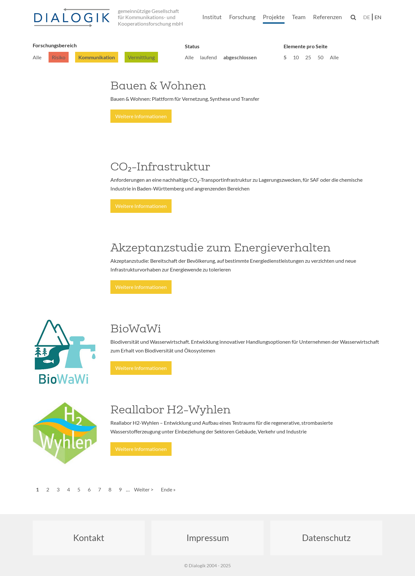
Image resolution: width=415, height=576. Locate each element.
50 (320, 57)
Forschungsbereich (55, 45)
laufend (208, 57)
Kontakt (88, 537)
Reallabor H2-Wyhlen (170, 409)
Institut (212, 16)
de (366, 17)
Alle (37, 57)
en (378, 17)
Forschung (242, 16)
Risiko (58, 57)
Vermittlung (141, 57)
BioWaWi (135, 328)
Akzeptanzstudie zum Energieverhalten (220, 247)
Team (299, 16)
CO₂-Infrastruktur (160, 166)
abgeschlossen (240, 57)
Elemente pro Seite (306, 46)
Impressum (207, 537)
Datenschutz (326, 537)
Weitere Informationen (141, 116)
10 (296, 57)
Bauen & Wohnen (158, 85)
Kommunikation (96, 57)
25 (308, 57)
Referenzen (327, 16)
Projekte (274, 16)
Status (192, 46)
